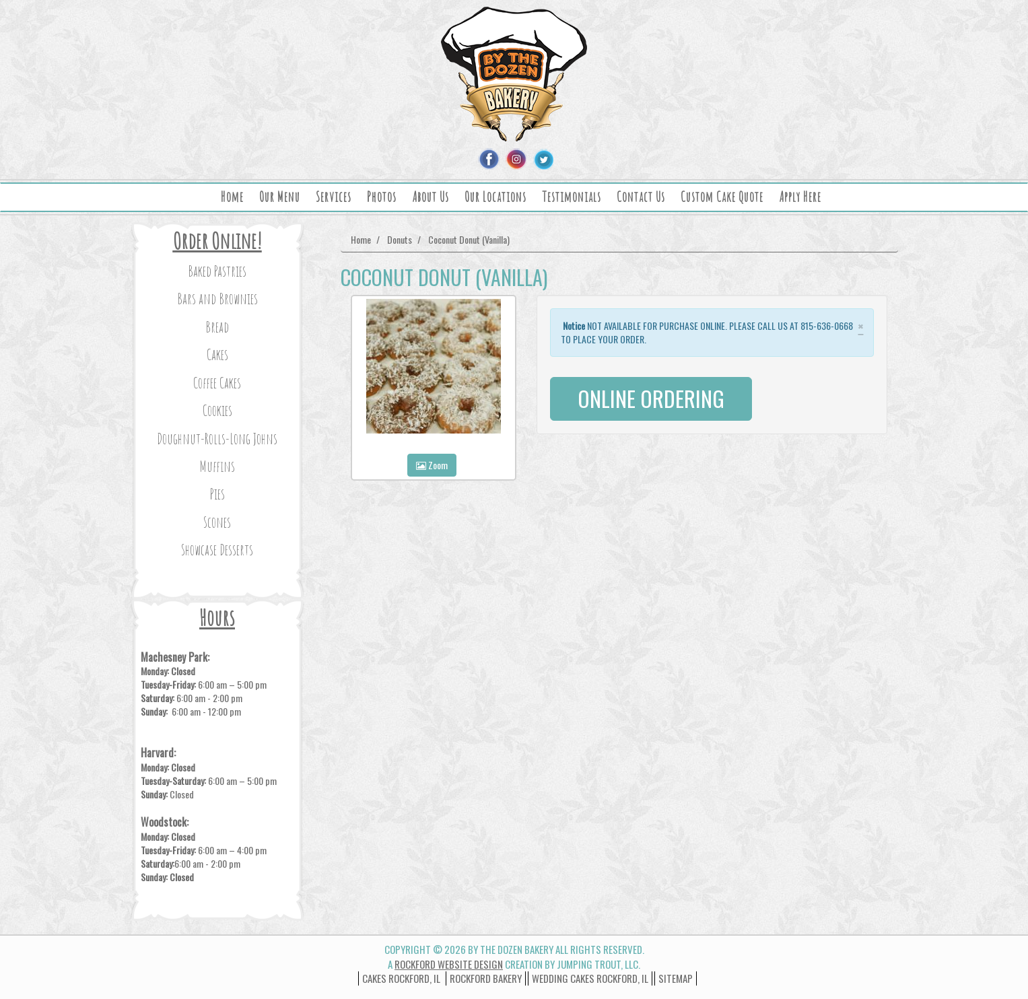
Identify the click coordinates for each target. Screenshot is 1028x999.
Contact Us (641, 196)
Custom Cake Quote (722, 196)
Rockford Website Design (449, 964)
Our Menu (279, 196)
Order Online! (217, 240)
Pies (217, 494)
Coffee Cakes (217, 383)
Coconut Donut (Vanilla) (469, 239)
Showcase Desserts (217, 550)
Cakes (217, 354)
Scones (217, 522)
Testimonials (571, 196)
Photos (382, 196)
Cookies (217, 410)
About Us (430, 196)
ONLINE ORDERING (651, 398)
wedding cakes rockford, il (590, 978)
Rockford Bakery (486, 978)
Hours (217, 617)
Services (333, 196)
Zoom (432, 465)
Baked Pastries (217, 271)
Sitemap (675, 978)
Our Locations (495, 196)
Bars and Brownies (217, 298)
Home (232, 196)
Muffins (217, 466)
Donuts (399, 239)
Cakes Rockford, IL (401, 978)
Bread (217, 327)
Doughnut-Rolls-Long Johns (217, 438)
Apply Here (800, 196)
